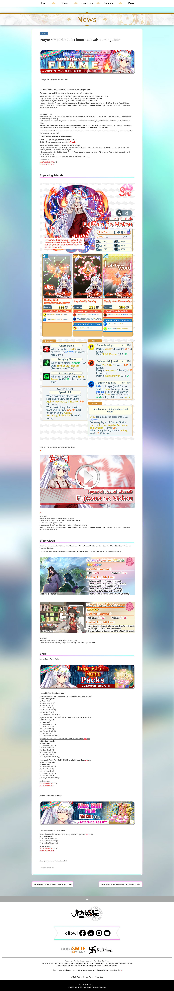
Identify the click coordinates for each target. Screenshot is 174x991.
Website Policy (76, 977)
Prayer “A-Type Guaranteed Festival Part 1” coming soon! (121, 884)
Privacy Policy (101, 970)
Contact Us (99, 977)
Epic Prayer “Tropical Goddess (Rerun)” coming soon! (52, 884)
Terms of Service (115, 970)
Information (50, 867)
